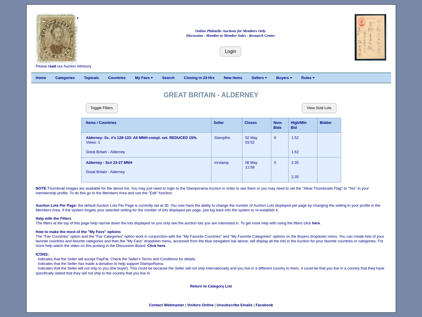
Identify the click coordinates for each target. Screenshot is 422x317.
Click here (156, 245)
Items (91, 122)
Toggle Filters (102, 108)
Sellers (259, 78)
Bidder (326, 122)
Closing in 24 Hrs (199, 78)
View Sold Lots (319, 108)
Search (168, 78)
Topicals (91, 78)
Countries (117, 78)
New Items (233, 78)
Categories (65, 78)
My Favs (144, 78)
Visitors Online (200, 305)
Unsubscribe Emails (234, 305)
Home (41, 78)
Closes (251, 122)
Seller (219, 122)
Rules (308, 78)
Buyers (284, 78)
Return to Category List (211, 286)
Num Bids (278, 124)
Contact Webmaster (166, 305)
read (52, 66)
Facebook (264, 305)
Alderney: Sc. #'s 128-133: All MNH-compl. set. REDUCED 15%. (142, 137)
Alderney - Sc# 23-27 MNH (109, 162)
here (316, 223)
